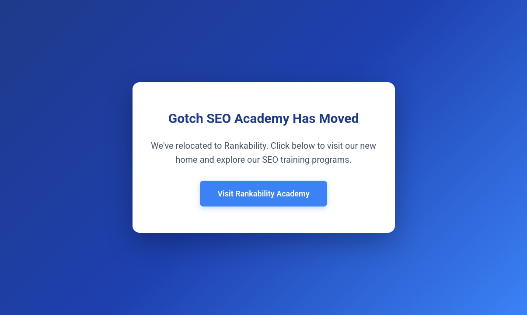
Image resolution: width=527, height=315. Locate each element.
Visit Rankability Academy (263, 193)
